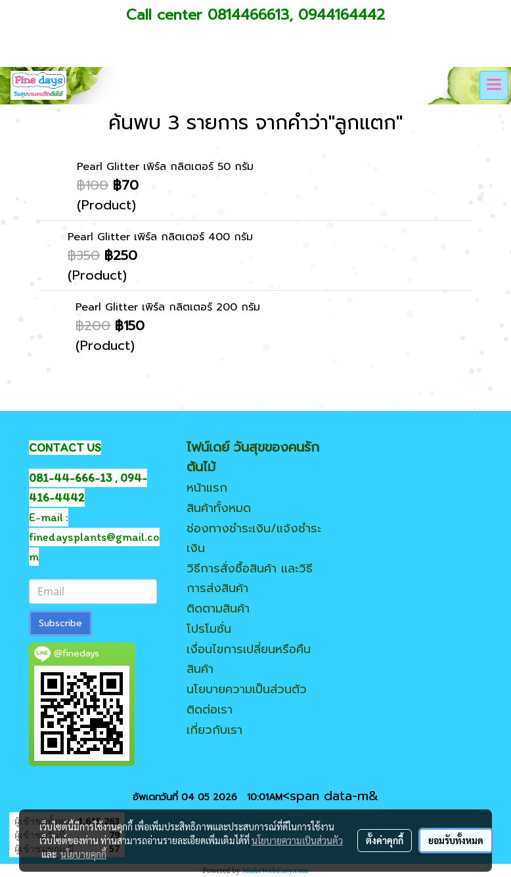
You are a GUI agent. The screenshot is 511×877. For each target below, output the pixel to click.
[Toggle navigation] (493, 85)
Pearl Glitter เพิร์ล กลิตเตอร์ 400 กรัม (160, 237)
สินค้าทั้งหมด (219, 508)
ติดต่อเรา (210, 709)
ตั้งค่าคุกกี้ (384, 840)
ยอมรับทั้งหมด (455, 840)
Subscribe (60, 623)
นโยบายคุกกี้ (83, 854)
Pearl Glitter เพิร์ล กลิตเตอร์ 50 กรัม (165, 167)
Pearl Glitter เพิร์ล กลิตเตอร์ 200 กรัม (168, 307)
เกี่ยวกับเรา (214, 730)
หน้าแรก (207, 488)
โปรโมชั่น (209, 629)
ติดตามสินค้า (218, 608)
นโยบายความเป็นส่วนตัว (247, 689)
